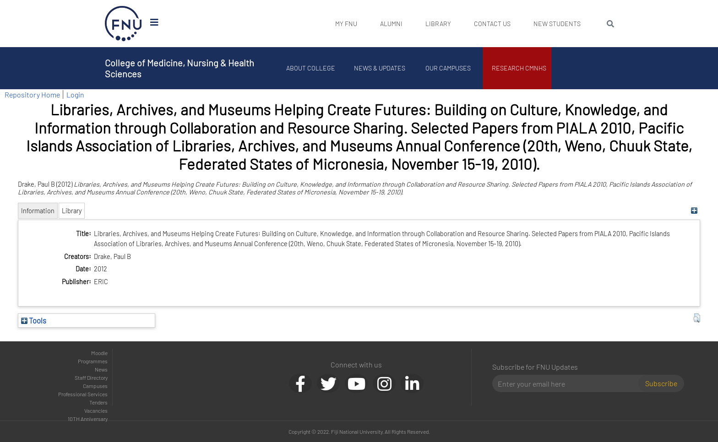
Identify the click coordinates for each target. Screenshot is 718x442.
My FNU (346, 23)
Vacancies (96, 410)
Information (37, 211)
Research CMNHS (519, 68)
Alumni (391, 23)
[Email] (569, 383)
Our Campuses (448, 68)
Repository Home (32, 94)
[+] (694, 210)
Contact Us (492, 23)
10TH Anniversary (88, 418)
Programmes (93, 361)
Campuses (95, 386)
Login (75, 94)
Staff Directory (91, 377)
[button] (696, 318)
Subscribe (661, 383)
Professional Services (83, 394)
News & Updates (379, 68)
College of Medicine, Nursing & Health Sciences (179, 68)
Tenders (98, 402)
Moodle (99, 353)
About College (311, 68)
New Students (557, 23)
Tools (33, 320)
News (101, 369)
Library (438, 23)
